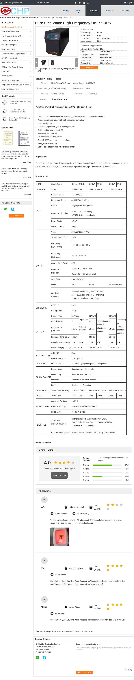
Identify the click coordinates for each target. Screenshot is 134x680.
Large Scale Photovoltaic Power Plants (15, 85)
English (130, 3)
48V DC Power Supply (9, 58)
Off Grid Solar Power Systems (12, 67)
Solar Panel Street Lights (10, 89)
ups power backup (86, 631)
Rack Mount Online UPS (10, 32)
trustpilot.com (61, 514)
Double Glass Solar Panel (10, 80)
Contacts (109, 11)
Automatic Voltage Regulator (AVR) (14, 54)
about (79, 11)
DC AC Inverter (6, 76)
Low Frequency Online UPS (11, 36)
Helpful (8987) (83, 514)
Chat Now (125, 11)
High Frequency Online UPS (26, 18)
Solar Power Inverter (8, 49)
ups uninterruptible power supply (51, 631)
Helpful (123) (60, 575)
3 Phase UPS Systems (9, 40)
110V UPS (5, 71)
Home (66, 11)
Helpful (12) (59, 613)
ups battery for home (71, 631)
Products (93, 11)
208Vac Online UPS (8, 63)
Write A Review (59, 475)
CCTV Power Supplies (9, 45)
